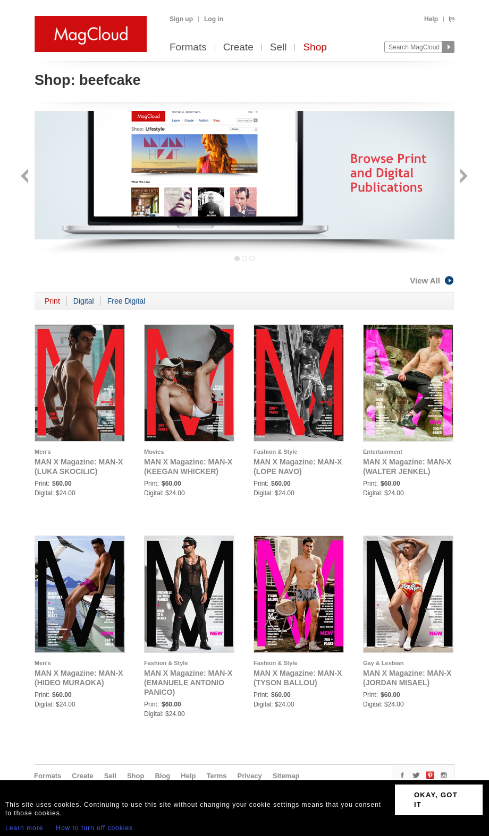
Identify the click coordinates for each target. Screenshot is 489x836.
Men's (43, 452)
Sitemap (286, 776)
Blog (162, 776)
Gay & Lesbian (383, 663)
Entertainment (382, 452)
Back (26, 177)
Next (463, 177)
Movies (154, 452)
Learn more (24, 828)
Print (52, 301)
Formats (188, 47)
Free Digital (126, 301)
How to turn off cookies (94, 828)
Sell (278, 47)
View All (432, 280)
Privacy (250, 776)
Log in (213, 19)
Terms (216, 776)
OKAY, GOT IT (436, 799)
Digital (83, 301)
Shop (314, 47)
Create (238, 47)
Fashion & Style (276, 452)
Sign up (181, 19)
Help (431, 19)
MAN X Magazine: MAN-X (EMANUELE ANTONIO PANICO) (188, 682)
